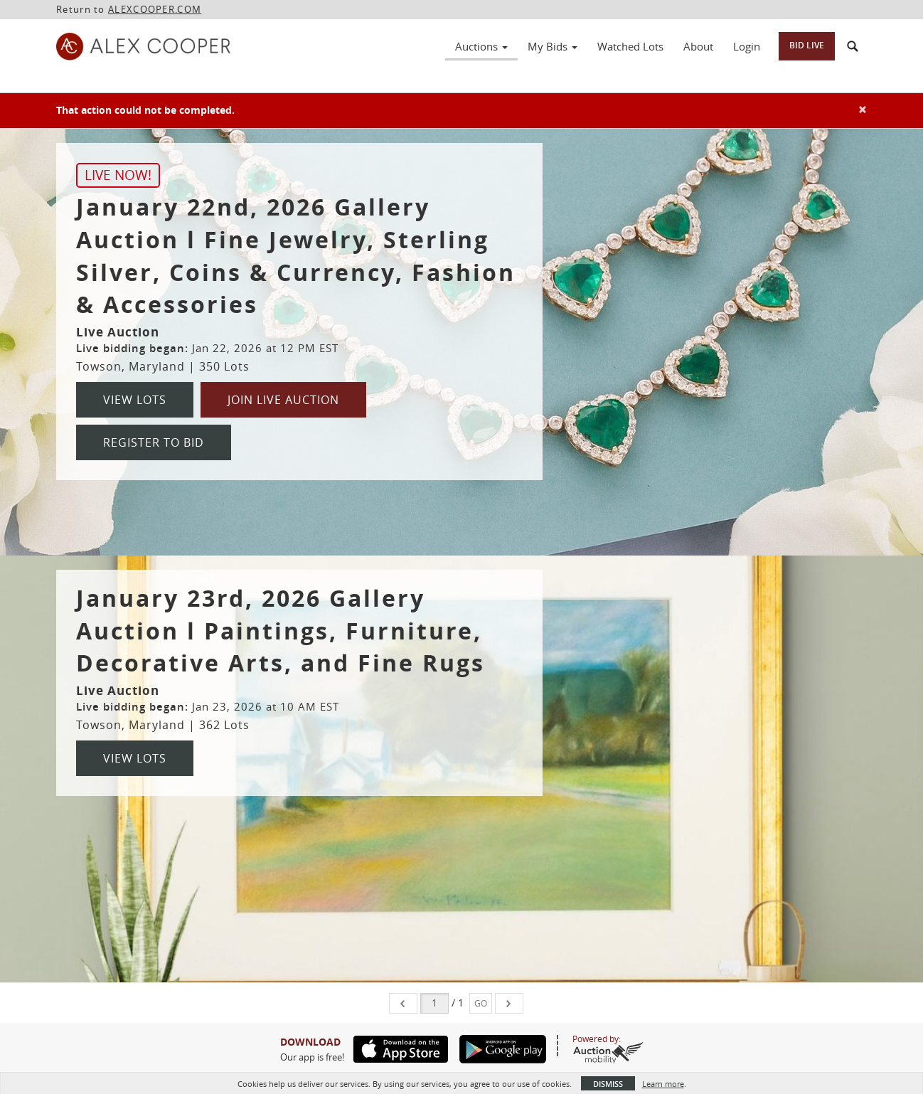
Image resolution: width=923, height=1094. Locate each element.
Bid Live (806, 45)
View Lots (134, 400)
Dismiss (608, 1083)
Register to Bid (153, 442)
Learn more (663, 1083)
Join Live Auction (283, 400)
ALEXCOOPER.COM (154, 9)
